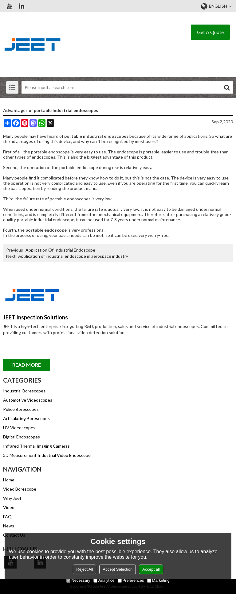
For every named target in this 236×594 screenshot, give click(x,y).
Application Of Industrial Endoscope (60, 250)
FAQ (7, 516)
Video (8, 507)
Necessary (78, 580)
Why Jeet (12, 498)
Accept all (150, 569)
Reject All (84, 569)
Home (8, 479)
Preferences (131, 580)
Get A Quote (210, 32)
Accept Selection (117, 569)
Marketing (158, 580)
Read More (26, 365)
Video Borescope (19, 489)
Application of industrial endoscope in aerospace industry (73, 256)
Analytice (104, 580)
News (8, 525)
